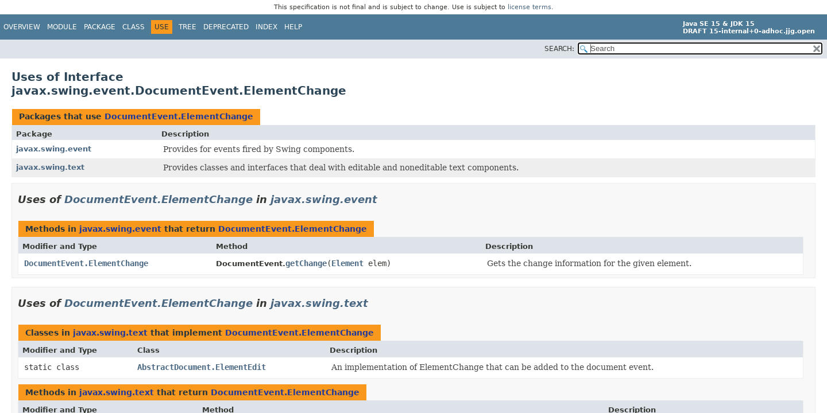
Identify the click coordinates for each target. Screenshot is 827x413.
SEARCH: (559, 49)
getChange (306, 263)
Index (266, 27)
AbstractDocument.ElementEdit (201, 367)
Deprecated (226, 27)
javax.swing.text (50, 167)
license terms (529, 7)
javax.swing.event (53, 149)
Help (293, 27)
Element (347, 263)
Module (62, 27)
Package (99, 27)
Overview (21, 27)
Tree (187, 27)
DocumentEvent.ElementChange (179, 116)
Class (133, 27)
